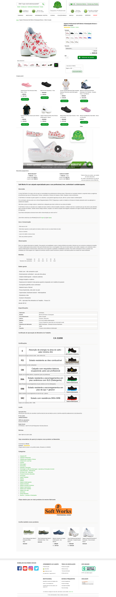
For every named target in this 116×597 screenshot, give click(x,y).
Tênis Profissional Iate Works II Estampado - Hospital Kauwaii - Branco (74, 540)
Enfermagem (23, 464)
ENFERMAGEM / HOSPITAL (41, 15)
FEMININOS (20, 15)
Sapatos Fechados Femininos (27, 485)
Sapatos (22, 479)
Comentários (72, 27)
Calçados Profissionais (25, 457)
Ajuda (18, 6)
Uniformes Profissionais (33, 6)
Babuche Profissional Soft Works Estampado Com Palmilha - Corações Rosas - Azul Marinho (88, 92)
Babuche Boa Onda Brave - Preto (47, 90)
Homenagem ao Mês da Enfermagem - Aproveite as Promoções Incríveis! (37, 469)
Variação (67, 30)
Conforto (22, 462)
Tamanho (67, 46)
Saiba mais (71, 591)
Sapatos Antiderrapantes (26, 482)
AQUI (42, 217)
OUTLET (95, 15)
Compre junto (25, 99)
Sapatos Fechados (24, 483)
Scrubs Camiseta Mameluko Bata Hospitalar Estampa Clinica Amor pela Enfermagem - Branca (69, 92)
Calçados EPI (23, 456)
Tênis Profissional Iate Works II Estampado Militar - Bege (29, 540)
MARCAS (71, 15)
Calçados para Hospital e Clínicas (28, 459)
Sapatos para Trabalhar (25, 488)
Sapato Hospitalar (24, 477)
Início (17, 19)
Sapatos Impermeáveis (25, 487)
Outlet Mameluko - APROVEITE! (27, 470)
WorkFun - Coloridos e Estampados (28, 495)
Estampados (23, 465)
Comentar (77, 27)
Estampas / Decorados (25, 467)
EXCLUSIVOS (79, 15)
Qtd (66, 55)
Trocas (41, 6)
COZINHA (52, 15)
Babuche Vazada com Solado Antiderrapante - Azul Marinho (59, 540)
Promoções (22, 475)
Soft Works (22, 492)
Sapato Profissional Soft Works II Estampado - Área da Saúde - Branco (90, 540)
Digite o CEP (69, 68)
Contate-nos (24, 6)
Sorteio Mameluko (24, 493)
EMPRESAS (88, 15)
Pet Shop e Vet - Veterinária (26, 472)
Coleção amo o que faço (25, 461)
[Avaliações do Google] (88, 583)
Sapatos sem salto (24, 490)
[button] (58, 149)
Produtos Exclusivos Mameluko (27, 474)
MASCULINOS (29, 15)
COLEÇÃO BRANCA (61, 15)
